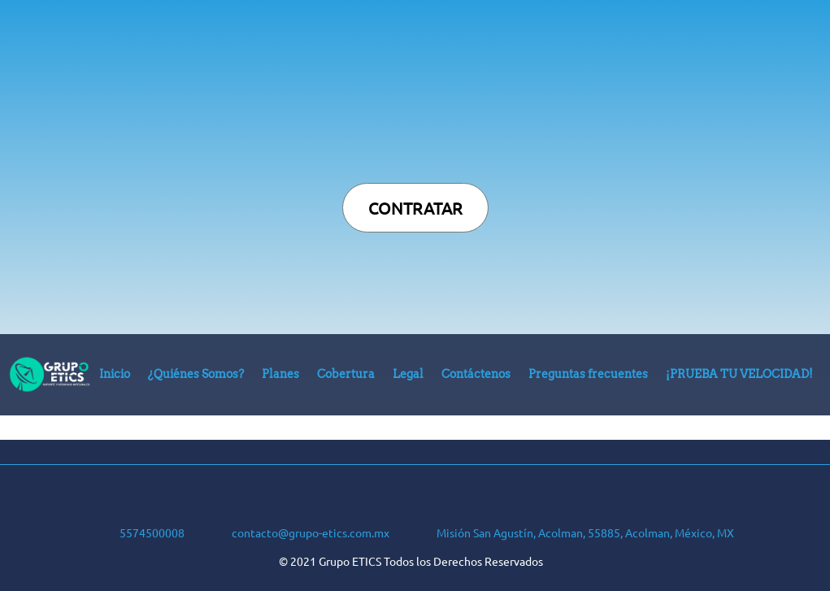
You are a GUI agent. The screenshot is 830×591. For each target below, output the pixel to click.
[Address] (570, 530)
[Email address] (295, 530)
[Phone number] (136, 530)
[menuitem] (114, 378)
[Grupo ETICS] (49, 374)
